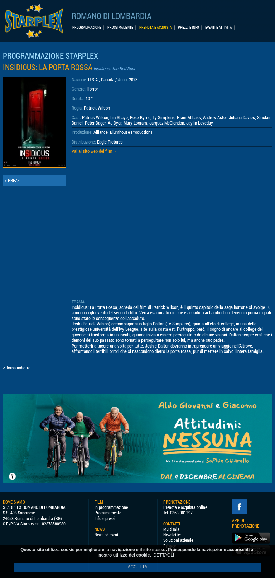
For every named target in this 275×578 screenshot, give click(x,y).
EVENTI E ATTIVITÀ (218, 27)
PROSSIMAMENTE (120, 27)
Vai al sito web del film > (94, 151)
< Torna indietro (16, 367)
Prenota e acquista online (185, 507)
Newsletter (172, 535)
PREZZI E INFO (188, 27)
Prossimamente (108, 512)
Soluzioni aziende (178, 540)
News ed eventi (107, 535)
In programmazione (111, 507)
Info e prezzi (105, 518)
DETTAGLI (163, 555)
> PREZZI (12, 180)
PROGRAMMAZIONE (86, 27)
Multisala (171, 529)
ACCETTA (137, 566)
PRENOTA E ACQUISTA (155, 27)
